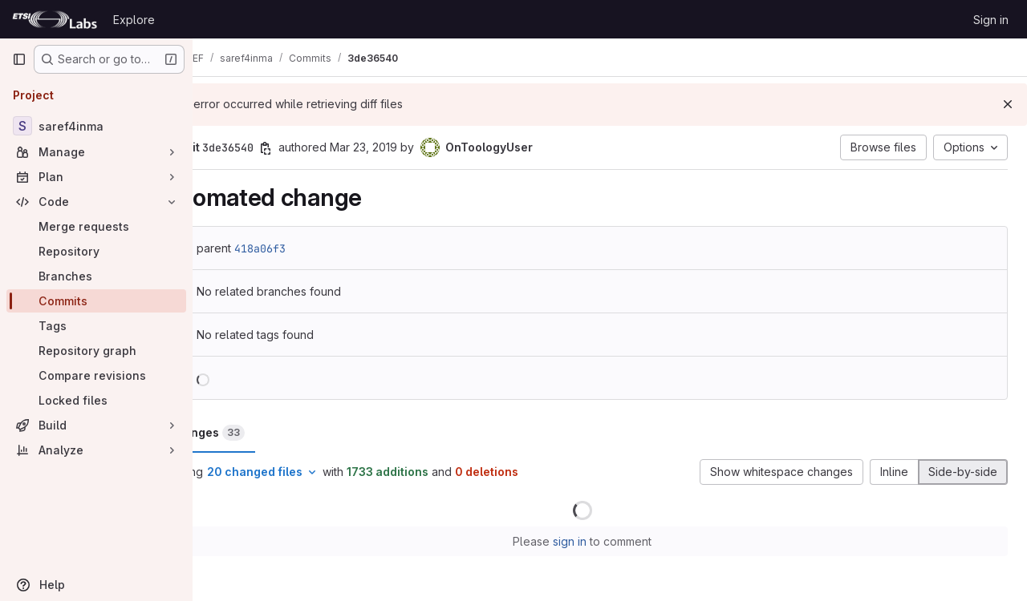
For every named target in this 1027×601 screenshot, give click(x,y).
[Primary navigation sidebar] (19, 59)
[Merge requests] (96, 226)
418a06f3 (314, 248)
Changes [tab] (260, 433)
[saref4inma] (96, 126)
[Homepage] (54, 19)
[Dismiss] (1007, 104)
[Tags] (96, 325)
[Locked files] (96, 400)
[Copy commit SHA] (320, 148)
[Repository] (96, 251)
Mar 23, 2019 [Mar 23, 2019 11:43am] (418, 147)
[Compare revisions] (96, 375)
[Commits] (96, 301)
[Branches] (96, 276)
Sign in (991, 19)
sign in (598, 541)
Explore (134, 19)
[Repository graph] (96, 350)
